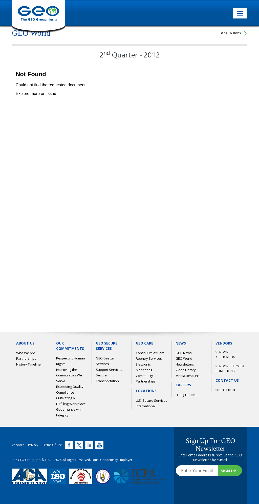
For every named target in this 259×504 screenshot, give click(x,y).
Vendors (18, 445)
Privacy (33, 445)
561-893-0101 (225, 390)
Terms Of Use (52, 445)
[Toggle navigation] (240, 13)
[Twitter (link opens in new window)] (69, 445)
